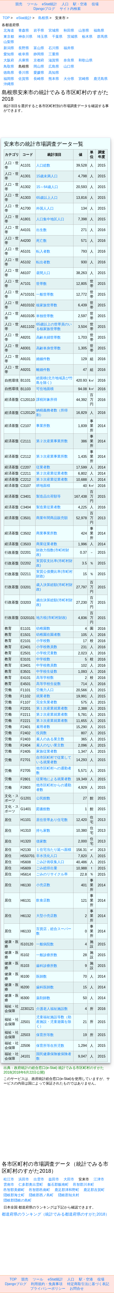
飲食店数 (43, 900)
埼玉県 (42, 36)
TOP (6, 18)
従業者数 (43, 467)
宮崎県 (83, 79)
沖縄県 (9, 84)
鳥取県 (9, 66)
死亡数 (41, 240)
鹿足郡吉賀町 (94, 1190)
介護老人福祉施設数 (52, 1009)
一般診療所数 (46, 955)
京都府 (39, 60)
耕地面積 (43, 485)
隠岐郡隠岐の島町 (18, 1200)
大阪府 (9, 60)
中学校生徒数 (46, 671)
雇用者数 (43, 727)
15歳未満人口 (47, 176)
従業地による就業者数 (53, 779)
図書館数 (43, 809)
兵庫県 (23, 60)
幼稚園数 (43, 628)
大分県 (69, 79)
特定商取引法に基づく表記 (88, 1284)
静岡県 (39, 54)
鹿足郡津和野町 (67, 1190)
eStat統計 (49, 4)
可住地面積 (45, 389)
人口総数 (43, 165)
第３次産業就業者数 (52, 720)
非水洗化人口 (46, 856)
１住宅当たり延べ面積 (53, 849)
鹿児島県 (101, 79)
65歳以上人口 (47, 197)
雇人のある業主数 (50, 739)
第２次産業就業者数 (52, 714)
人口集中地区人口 (50, 219)
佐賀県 (23, 79)
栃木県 (87, 36)
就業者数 (43, 696)
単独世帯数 (45, 316)
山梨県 (9, 42)
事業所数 (43, 425)
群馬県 (102, 36)
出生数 (41, 230)
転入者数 (43, 251)
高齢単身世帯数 (48, 348)
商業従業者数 (46, 544)
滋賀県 (53, 60)
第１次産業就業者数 (52, 708)
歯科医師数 (45, 987)
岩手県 (39, 30)
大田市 (69, 1179)
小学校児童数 (46, 653)
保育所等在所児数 (50, 1045)
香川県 (23, 72)
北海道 (9, 30)
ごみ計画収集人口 (50, 862)
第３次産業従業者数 (52, 479)
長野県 (23, 48)
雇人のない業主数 (50, 745)
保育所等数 (45, 1035)
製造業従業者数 (48, 507)
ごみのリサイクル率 (52, 874)
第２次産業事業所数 (52, 441)
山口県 (69, 66)
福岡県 (9, 79)
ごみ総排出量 (46, 868)
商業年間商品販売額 (52, 518)
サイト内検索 (70, 9)
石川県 (53, 48)
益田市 (53, 1179)
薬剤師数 (43, 998)
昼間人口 (43, 273)
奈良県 (69, 60)
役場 (95, 4)
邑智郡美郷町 (14, 1190)
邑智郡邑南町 (39, 1190)
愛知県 (9, 54)
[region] (57, 126)
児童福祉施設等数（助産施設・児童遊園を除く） (53, 1021)
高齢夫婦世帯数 (48, 337)
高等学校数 (45, 677)
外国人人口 (45, 208)
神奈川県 (25, 36)
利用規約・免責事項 (46, 1284)
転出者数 (43, 262)
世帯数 (41, 284)
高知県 (53, 72)
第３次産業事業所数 (52, 456)
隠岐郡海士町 (14, 1195)
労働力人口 (45, 690)
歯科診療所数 (46, 966)
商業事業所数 (46, 533)
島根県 (43, 18)
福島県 (99, 30)
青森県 (23, 30)
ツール (32, 4)
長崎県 (39, 79)
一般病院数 (45, 944)
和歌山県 (85, 60)
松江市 (9, 1179)
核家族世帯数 (46, 305)
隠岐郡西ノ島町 (41, 1195)
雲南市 (9, 1184)
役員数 (41, 733)
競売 (18, 4)
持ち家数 (43, 830)
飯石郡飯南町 (58, 1184)
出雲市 (39, 1179)
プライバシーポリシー (47, 1288)
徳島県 (9, 72)
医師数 (41, 976)
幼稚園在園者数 (48, 634)
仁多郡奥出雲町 (30, 1184)
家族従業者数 (46, 751)
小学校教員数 (46, 647)
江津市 (99, 1179)
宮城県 (53, 30)
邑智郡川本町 (83, 1184)
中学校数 (43, 659)
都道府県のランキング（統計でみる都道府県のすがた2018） (55, 1214)
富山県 (39, 48)
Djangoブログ (44, 9)
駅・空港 (80, 4)
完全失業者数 (46, 702)
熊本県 (53, 79)
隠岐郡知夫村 (68, 1195)
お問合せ (77, 1288)
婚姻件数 (43, 359)
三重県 (53, 54)
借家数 (41, 841)
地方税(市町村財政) (51, 618)
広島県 (53, 66)
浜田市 (23, 1179)
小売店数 (43, 885)
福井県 (69, 48)
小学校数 (43, 641)
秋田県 (69, 30)
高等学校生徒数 (48, 684)
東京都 (9, 36)
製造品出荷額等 (48, 496)
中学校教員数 (46, 665)
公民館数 (43, 798)
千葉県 (57, 36)
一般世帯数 (45, 294)
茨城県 (72, 36)
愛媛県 (39, 72)
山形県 (83, 30)
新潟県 (9, 48)
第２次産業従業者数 (52, 473)
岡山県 (39, 66)
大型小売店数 (46, 916)
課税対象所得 (46, 399)
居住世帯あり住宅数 (52, 820)
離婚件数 (43, 370)
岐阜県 (23, 54)
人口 (65, 4)
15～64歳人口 (47, 187)
